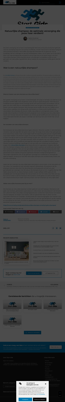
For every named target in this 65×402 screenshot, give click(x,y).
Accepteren (25, 399)
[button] (45, 384)
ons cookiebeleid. (41, 394)
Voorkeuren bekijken (39, 399)
